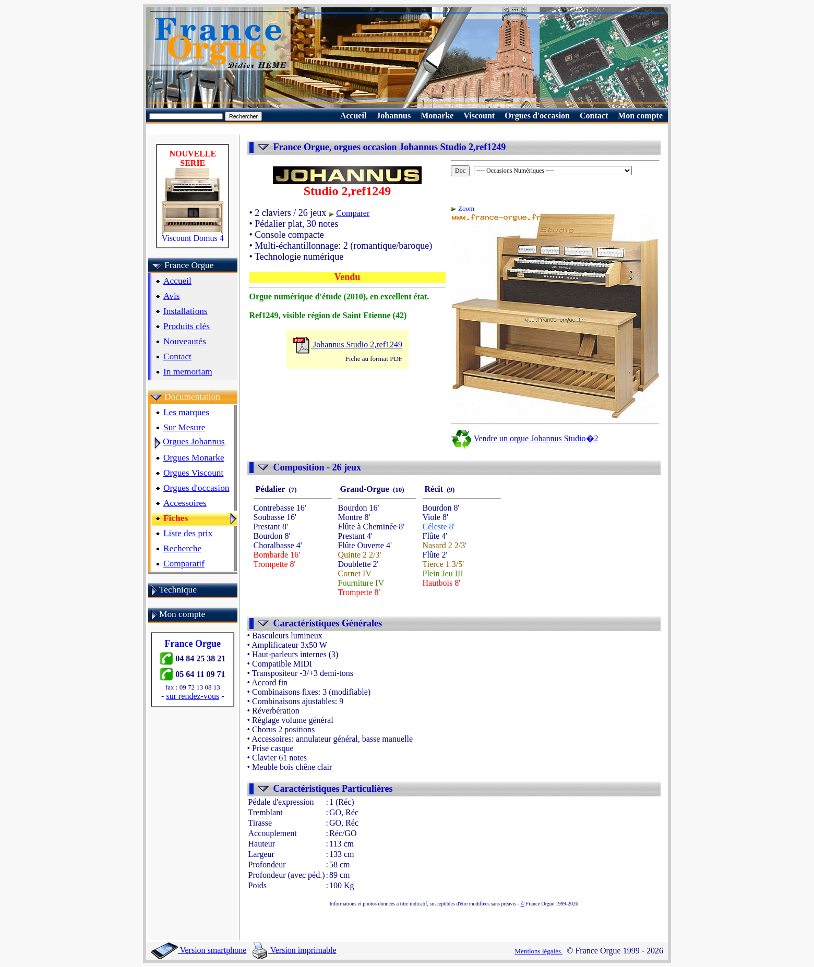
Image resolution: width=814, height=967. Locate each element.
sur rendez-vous (205, 696)
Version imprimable (294, 950)
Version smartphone (198, 950)
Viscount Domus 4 (205, 234)
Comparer (381, 213)
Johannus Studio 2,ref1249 (375, 344)
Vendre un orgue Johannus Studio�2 (553, 438)
